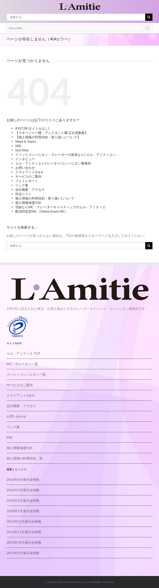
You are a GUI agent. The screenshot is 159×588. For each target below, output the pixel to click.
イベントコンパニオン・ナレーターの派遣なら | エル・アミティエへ (65, 154)
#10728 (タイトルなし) (32, 128)
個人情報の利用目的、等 (25, 458)
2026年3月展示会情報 (23, 490)
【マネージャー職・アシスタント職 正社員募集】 (51, 133)
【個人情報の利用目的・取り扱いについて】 (48, 137)
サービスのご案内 (28, 176)
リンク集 (21, 185)
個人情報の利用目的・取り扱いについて (44, 198)
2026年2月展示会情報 (23, 500)
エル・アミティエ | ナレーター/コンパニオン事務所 (53, 163)
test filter (22, 150)
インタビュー (25, 159)
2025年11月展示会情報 (24, 532)
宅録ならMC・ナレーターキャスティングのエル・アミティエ (60, 207)
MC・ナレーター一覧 (22, 364)
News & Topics (25, 141)
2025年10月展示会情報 (24, 542)
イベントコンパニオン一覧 (26, 374)
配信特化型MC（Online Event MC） (41, 211)
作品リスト (23, 194)
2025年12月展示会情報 (24, 521)
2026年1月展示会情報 (23, 511)
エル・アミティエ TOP (23, 353)
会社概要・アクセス (30, 189)
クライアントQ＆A (29, 172)
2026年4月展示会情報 (23, 479)
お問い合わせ (25, 168)
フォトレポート (26, 181)
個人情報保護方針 (28, 203)
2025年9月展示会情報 (23, 553)
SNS (18, 146)
